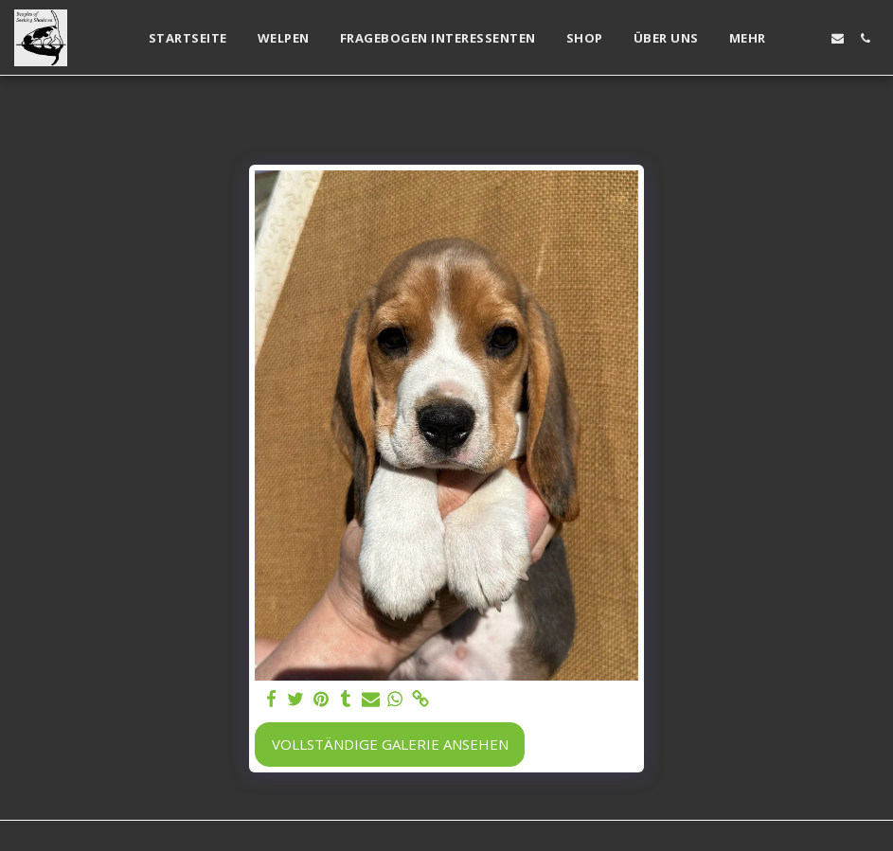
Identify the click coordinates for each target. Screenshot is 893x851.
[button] (810, 38)
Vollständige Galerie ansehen (390, 744)
